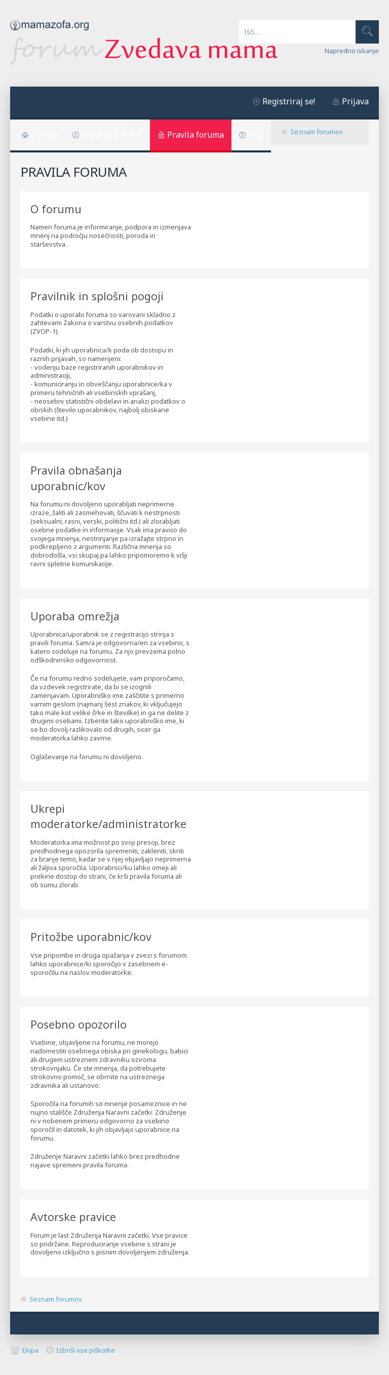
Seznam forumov (316, 131)
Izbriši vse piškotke (85, 1350)
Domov (44, 134)
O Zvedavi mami (112, 134)
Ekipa (30, 1350)
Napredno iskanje (352, 50)
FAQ (255, 134)
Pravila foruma (195, 134)
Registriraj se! (288, 101)
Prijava (355, 101)
